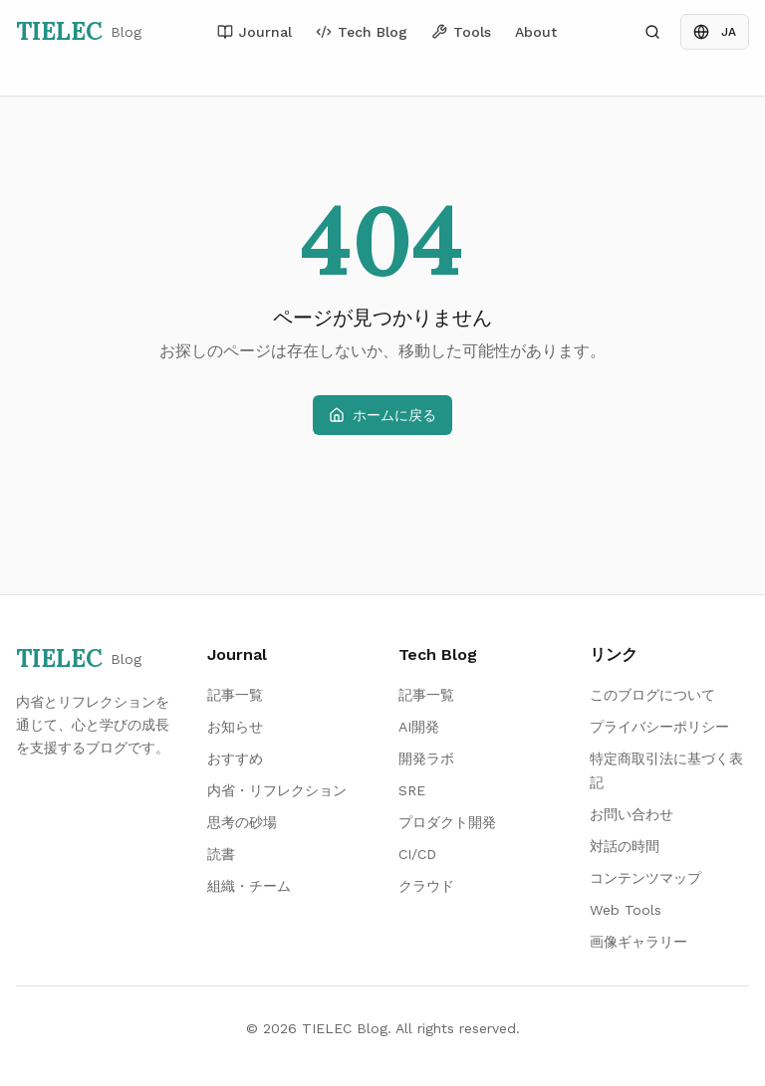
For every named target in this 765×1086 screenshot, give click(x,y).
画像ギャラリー (638, 942)
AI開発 (418, 727)
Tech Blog (361, 32)
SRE (411, 790)
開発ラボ (426, 758)
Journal (254, 32)
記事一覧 (235, 695)
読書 (221, 854)
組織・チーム (249, 886)
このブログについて (652, 695)
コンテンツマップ (645, 878)
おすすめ (235, 758)
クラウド (426, 886)
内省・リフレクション (277, 790)
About (536, 32)
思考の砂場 (242, 822)
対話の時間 (624, 846)
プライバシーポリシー (659, 727)
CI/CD (417, 854)
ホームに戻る (382, 415)
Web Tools (625, 910)
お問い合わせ (631, 814)
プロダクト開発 (447, 822)
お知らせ (235, 727)
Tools (461, 32)
